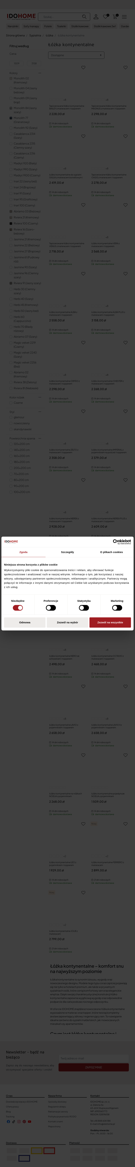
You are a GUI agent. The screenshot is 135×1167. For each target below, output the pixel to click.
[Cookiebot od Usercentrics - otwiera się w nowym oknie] (115, 542)
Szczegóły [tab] (67, 552)
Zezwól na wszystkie (110, 622)
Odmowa (24, 622)
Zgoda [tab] (24, 552)
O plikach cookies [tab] (111, 552)
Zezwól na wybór (67, 622)
